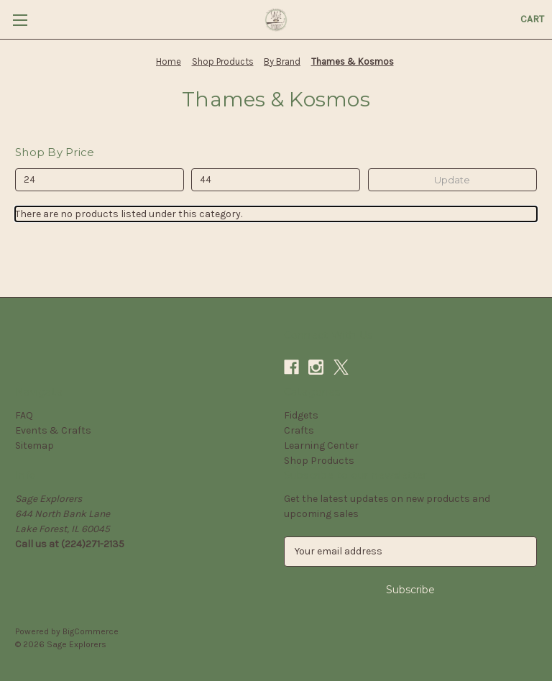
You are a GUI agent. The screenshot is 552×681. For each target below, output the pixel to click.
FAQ (24, 415)
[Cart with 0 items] (532, 19)
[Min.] (99, 179)
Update (452, 180)
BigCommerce (91, 631)
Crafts (299, 430)
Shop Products (319, 460)
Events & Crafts (53, 430)
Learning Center (321, 445)
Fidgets (301, 415)
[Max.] (275, 179)
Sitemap (34, 445)
